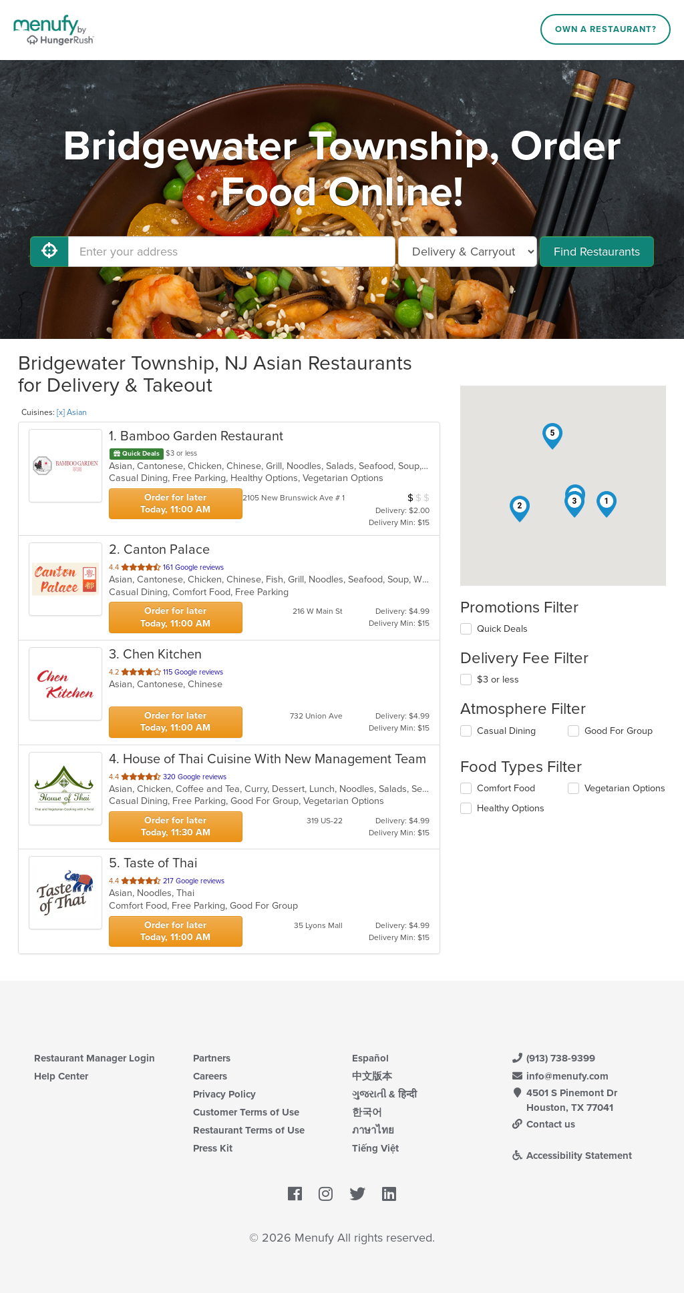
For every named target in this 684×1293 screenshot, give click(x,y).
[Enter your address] (231, 251)
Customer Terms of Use (246, 1112)
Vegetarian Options (624, 788)
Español (370, 1058)
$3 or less (498, 679)
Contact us (543, 1124)
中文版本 (372, 1076)
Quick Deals (502, 628)
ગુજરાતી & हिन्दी (384, 1094)
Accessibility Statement (571, 1156)
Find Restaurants (597, 251)
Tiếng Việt (375, 1148)
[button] (606, 504)
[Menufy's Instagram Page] (326, 1194)
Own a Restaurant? (606, 29)
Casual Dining (506, 731)
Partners (211, 1058)
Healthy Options (510, 808)
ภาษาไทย (373, 1130)
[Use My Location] (49, 251)
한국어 (367, 1112)
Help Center (61, 1076)
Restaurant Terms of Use (249, 1130)
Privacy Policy (224, 1094)
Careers (210, 1076)
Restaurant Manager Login (94, 1058)
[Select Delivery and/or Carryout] (467, 251)
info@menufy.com (560, 1076)
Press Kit (212, 1148)
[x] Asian (72, 412)
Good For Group (618, 731)
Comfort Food (506, 788)
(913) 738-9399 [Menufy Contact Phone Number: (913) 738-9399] (553, 1058)
